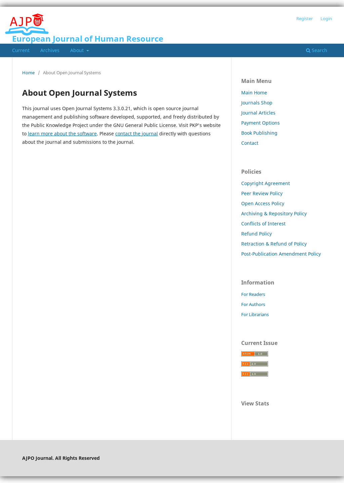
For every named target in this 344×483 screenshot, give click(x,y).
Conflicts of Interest (263, 223)
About (77, 50)
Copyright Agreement (265, 183)
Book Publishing (259, 133)
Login (326, 18)
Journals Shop (256, 102)
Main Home (254, 92)
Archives (49, 50)
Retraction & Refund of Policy (274, 243)
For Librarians (255, 314)
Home (28, 73)
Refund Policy (256, 233)
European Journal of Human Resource (87, 38)
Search (316, 50)
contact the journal (136, 133)
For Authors (253, 304)
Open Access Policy (262, 203)
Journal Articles (258, 112)
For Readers (253, 294)
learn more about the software (62, 133)
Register (304, 18)
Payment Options (260, 123)
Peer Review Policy (262, 193)
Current (21, 50)
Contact (249, 143)
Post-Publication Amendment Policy (281, 254)
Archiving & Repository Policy (274, 213)
